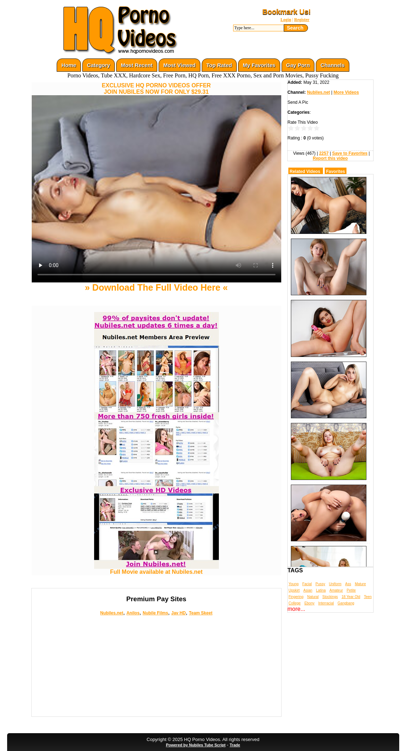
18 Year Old (350, 597)
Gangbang (346, 603)
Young (294, 584)
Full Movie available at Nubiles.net (156, 569)
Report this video (330, 158)
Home (68, 65)
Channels (332, 65)
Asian (307, 590)
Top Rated (219, 65)
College (295, 603)
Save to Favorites (350, 153)
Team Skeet (200, 612)
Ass (348, 584)
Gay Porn (298, 65)
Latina (321, 590)
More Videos (346, 92)
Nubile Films (155, 612)
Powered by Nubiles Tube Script (195, 745)
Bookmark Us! (286, 12)
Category (98, 65)
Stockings (330, 597)
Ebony (309, 603)
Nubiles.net (111, 612)
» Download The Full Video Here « (156, 287)
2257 (324, 153)
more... (296, 609)
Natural (313, 597)
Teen (368, 597)
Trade (235, 745)
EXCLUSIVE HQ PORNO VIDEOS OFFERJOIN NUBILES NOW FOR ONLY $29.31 (156, 88)
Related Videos (305, 171)
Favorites (335, 171)
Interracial (326, 603)
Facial (307, 584)
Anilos (133, 612)
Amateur (336, 590)
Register (301, 19)
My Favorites (259, 65)
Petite (351, 590)
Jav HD (178, 612)
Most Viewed (179, 65)
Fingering (296, 597)
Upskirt (294, 590)
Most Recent (137, 65)
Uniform (335, 584)
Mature (360, 584)
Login (286, 19)
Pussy (320, 584)
